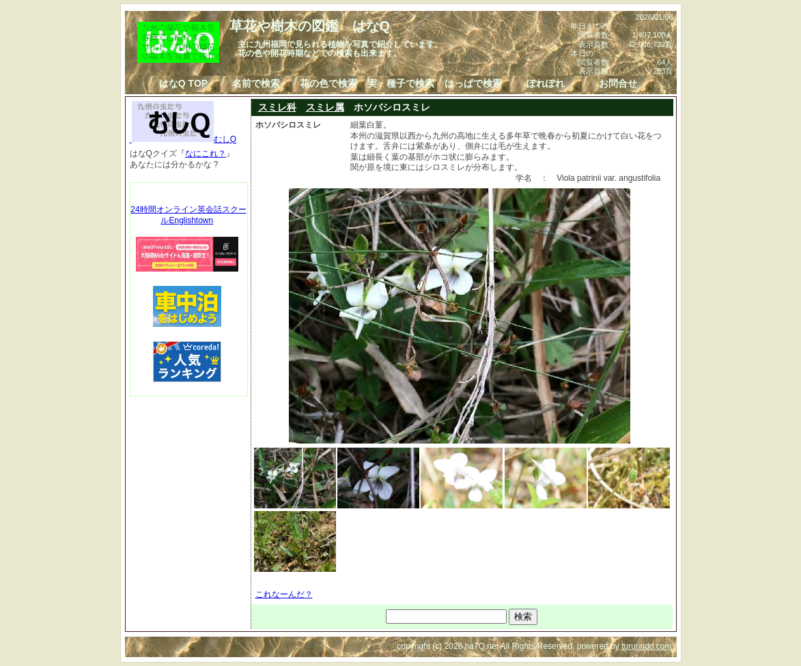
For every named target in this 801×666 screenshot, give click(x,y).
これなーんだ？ (284, 594)
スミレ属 (325, 107)
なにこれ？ (205, 153)
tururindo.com (646, 646)
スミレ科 (277, 107)
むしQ (183, 139)
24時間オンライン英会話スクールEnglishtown (188, 215)
